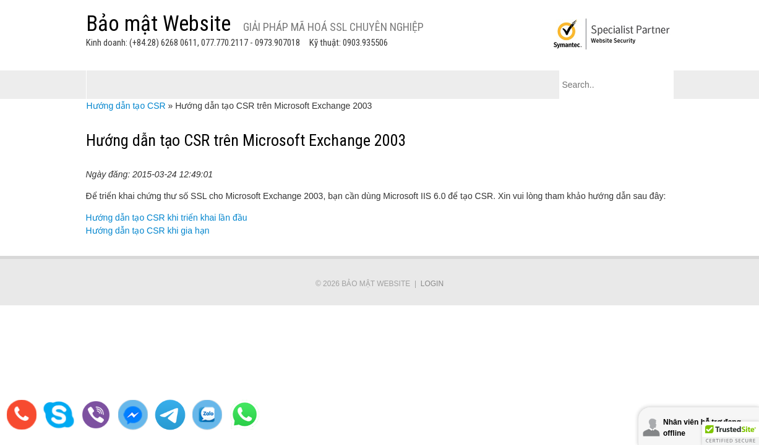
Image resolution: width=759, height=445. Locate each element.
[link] (380, 360)
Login (432, 283)
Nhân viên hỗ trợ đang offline (702, 428)
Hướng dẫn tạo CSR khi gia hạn (148, 230)
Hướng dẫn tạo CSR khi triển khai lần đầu (166, 217)
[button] (730, 433)
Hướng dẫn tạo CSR (126, 106)
